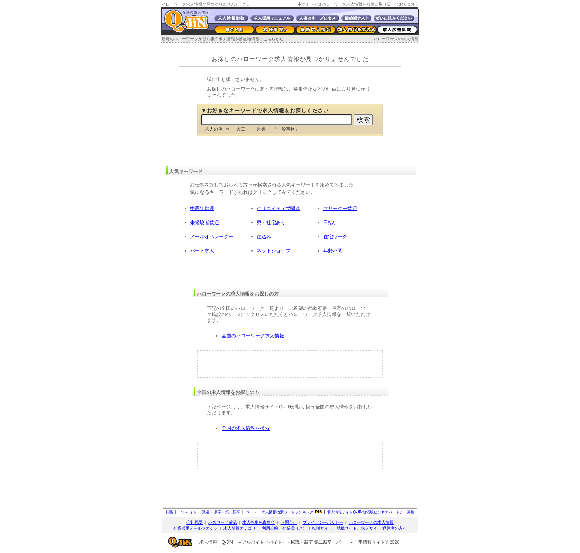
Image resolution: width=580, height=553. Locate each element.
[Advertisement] (290, 364)
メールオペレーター (211, 236)
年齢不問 (333, 250)
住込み (264, 236)
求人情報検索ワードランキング (287, 512)
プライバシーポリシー (323, 522)
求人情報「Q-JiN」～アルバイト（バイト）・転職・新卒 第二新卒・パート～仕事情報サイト (292, 542)
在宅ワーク (335, 236)
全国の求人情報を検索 (246, 428)
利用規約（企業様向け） (284, 528)
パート (250, 512)
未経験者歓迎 (204, 222)
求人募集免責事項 (258, 522)
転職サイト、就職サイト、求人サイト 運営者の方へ (359, 528)
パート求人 (202, 250)
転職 (169, 512)
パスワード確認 (222, 522)
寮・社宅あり (271, 222)
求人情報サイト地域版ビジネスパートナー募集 (370, 512)
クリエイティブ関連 (278, 208)
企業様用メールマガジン (195, 528)
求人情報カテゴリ (239, 528)
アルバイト (187, 512)
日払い (330, 222)
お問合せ (289, 522)
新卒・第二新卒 (227, 512)
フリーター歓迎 (340, 208)
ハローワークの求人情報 (396, 39)
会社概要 (194, 522)
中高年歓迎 (202, 208)
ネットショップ (273, 250)
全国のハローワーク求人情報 (253, 335)
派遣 (205, 512)
